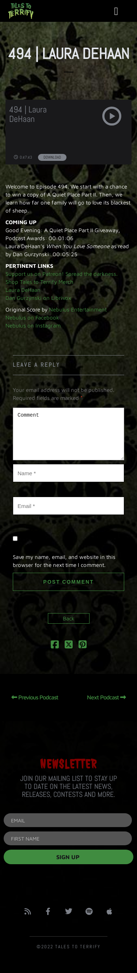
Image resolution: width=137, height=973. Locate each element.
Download (52, 157)
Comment (68, 434)
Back (69, 618)
